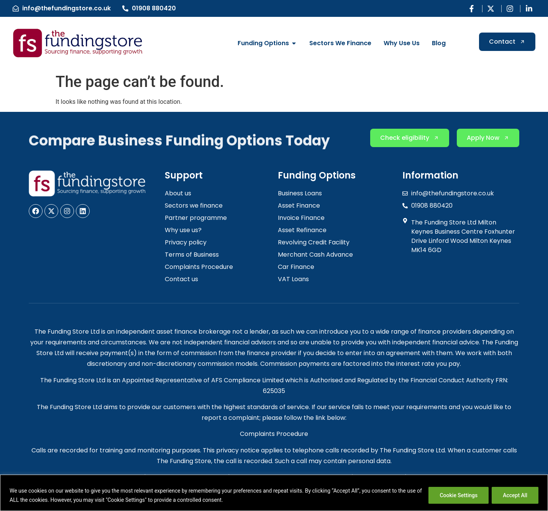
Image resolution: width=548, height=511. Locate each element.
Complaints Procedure (274, 433)
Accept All (515, 495)
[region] (274, 493)
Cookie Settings (458, 495)
